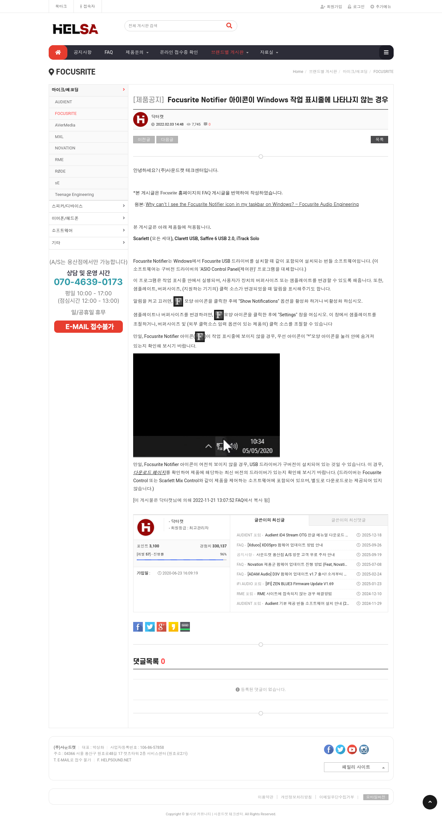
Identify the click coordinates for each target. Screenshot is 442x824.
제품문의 (135, 52)
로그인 (356, 7)
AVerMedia (65, 125)
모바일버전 (376, 797)
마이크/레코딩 (65, 89)
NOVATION (65, 148)
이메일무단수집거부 (339, 797)
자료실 (266, 52)
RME (59, 159)
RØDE (60, 171)
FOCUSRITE (66, 113)
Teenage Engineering (74, 194)
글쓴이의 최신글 (269, 520)
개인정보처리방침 (296, 797)
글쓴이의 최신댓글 (348, 520)
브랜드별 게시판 (227, 52)
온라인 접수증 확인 (179, 52)
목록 (379, 139)
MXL (59, 136)
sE (57, 182)
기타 (56, 242)
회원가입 (331, 7)
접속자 (87, 6)
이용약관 (265, 797)
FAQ (109, 52)
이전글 (144, 139)
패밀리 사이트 (363, 768)
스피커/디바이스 (67, 206)
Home (298, 71)
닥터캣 (157, 116)
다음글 (167, 139)
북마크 (61, 6)
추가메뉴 (380, 7)
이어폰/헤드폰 (65, 218)
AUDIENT (63, 101)
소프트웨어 (62, 230)
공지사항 (83, 52)
